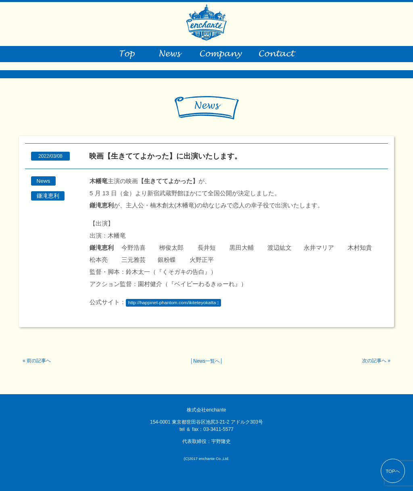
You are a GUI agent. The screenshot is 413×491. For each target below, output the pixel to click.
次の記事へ (374, 361)
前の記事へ (39, 361)
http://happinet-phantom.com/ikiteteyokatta (172, 302)
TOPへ (393, 471)
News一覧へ (206, 361)
